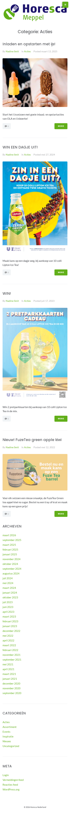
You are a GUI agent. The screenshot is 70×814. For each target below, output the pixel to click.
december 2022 (11, 630)
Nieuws (7, 741)
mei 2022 (8, 635)
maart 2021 (9, 673)
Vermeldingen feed (13, 779)
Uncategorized (11, 746)
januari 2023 (10, 626)
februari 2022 (10, 650)
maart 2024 (9, 587)
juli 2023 (8, 602)
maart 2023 (9, 616)
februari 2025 (10, 549)
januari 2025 (10, 554)
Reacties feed (10, 784)
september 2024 (12, 568)
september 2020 (12, 693)
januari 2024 (10, 592)
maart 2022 (9, 645)
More (61, 126)
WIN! (7, 293)
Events (6, 731)
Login (6, 775)
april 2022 (8, 640)
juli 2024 (8, 578)
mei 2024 (8, 583)
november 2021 (11, 654)
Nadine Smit (12, 51)
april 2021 (8, 669)
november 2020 (11, 688)
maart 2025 (9, 544)
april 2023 (8, 611)
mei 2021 (8, 664)
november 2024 (11, 559)
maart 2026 (9, 535)
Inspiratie (8, 736)
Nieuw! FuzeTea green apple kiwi (32, 439)
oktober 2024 (10, 563)
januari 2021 (10, 678)
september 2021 (12, 659)
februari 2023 (10, 621)
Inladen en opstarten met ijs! (29, 44)
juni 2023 (8, 606)
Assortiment (10, 726)
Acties (27, 51)
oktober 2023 (10, 597)
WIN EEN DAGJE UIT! (20, 147)
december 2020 (11, 683)
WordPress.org (11, 789)
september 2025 (12, 539)
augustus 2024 (11, 573)
